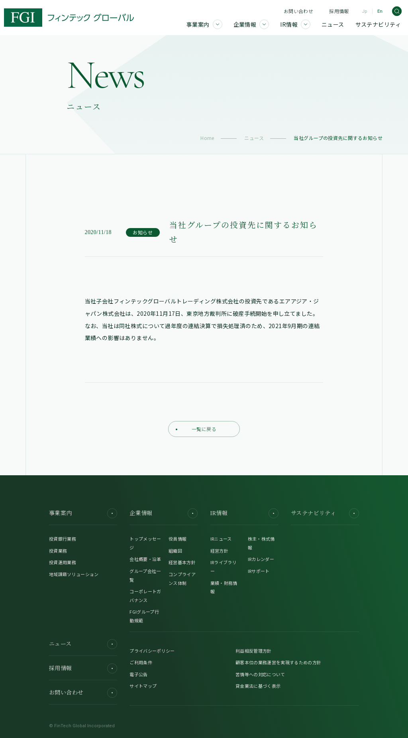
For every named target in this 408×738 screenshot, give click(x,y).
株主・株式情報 (261, 543)
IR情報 (244, 513)
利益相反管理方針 (253, 650)
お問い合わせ (298, 11)
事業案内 (83, 513)
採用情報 (339, 11)
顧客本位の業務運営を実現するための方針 (278, 662)
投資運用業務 (62, 562)
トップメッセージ (145, 543)
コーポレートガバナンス (145, 595)
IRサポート (259, 571)
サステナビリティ (325, 513)
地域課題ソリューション (74, 574)
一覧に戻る (196, 428)
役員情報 (177, 538)
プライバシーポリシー (152, 650)
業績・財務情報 (223, 587)
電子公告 (138, 674)
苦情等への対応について (260, 674)
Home (207, 137)
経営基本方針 (182, 562)
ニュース (254, 137)
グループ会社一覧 (145, 575)
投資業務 (58, 550)
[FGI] (69, 17)
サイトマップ (143, 686)
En (379, 11)
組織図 (175, 550)
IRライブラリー (223, 566)
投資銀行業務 (62, 538)
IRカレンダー (261, 559)
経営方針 (219, 550)
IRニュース (221, 538)
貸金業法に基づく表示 (257, 686)
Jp (364, 11)
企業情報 (163, 513)
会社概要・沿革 (145, 559)
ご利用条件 (140, 662)
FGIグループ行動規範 (144, 616)
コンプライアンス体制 (182, 578)
